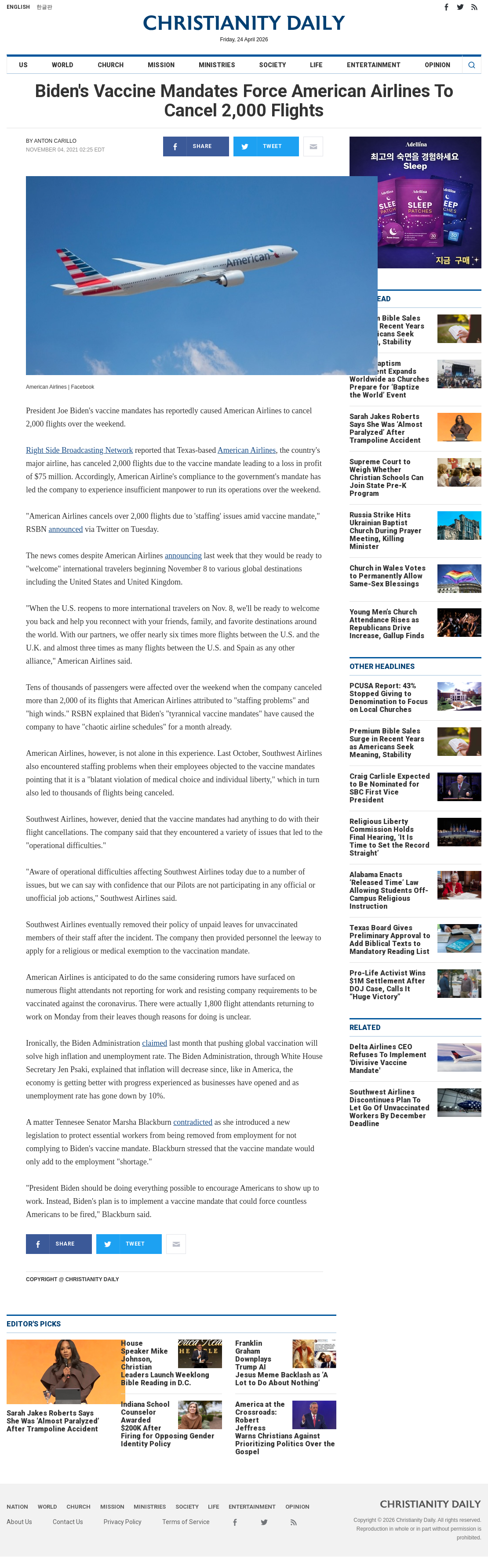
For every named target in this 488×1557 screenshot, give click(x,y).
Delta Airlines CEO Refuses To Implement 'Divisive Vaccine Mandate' (388, 1059)
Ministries (217, 65)
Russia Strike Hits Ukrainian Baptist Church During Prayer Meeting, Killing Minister (386, 531)
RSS (474, 7)
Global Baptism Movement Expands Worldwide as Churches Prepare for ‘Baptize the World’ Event (389, 379)
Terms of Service (186, 1521)
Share (187, 146)
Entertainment (374, 65)
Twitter (460, 7)
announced (66, 529)
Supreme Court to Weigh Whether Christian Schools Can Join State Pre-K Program (386, 478)
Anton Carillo (55, 141)
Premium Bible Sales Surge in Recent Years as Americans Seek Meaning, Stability (387, 330)
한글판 (44, 7)
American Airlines (247, 450)
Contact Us (68, 1521)
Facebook (446, 7)
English (18, 7)
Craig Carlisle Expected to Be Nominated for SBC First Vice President (390, 788)
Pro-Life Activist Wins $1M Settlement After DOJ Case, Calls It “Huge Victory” (388, 985)
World (62, 65)
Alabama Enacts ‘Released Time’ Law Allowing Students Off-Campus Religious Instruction (389, 890)
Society (272, 65)
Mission (161, 65)
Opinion (437, 65)
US (23, 65)
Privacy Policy (123, 1521)
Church (111, 65)
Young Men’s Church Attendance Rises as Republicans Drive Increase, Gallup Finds (387, 624)
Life (316, 65)
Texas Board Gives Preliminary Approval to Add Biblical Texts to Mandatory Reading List (390, 940)
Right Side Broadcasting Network (79, 450)
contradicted (192, 1122)
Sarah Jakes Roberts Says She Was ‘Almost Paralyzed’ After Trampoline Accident (53, 1421)
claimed (154, 1043)
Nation (17, 1506)
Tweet (257, 146)
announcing (183, 555)
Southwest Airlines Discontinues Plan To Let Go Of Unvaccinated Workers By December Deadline (390, 1108)
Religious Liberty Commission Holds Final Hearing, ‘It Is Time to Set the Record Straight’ (390, 837)
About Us (19, 1521)
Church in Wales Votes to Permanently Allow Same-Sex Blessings (388, 576)
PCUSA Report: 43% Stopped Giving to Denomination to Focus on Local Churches (389, 698)
